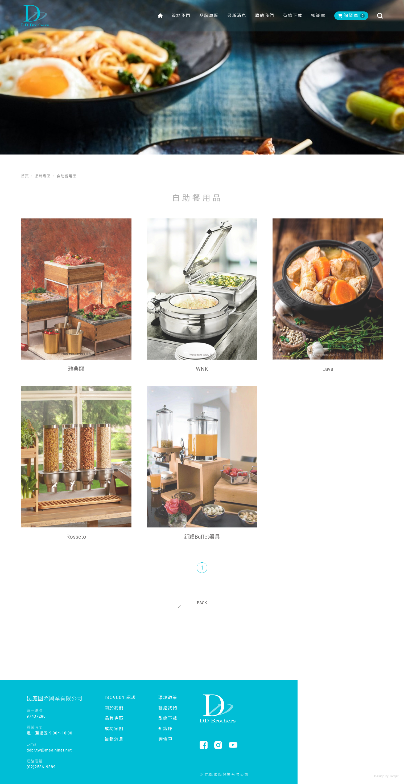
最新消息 (236, 15)
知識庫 (318, 15)
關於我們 (181, 15)
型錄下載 (292, 15)
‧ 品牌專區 (40, 175)
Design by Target (386, 776)
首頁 (25, 175)
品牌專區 (209, 15)
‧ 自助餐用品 (64, 175)
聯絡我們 (264, 15)
